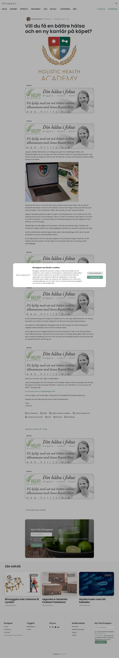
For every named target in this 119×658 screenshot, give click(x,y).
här (53, 283)
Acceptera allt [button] (95, 277)
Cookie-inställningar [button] (95, 273)
